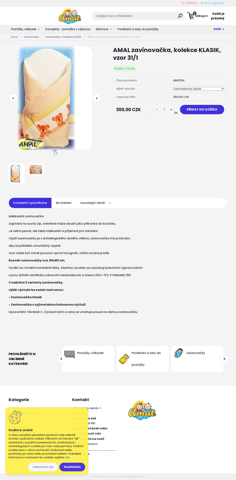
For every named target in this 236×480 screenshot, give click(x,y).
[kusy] (162, 110)
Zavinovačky (31, 37)
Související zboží (96, 203)
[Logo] (31, 16)
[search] (154, 17)
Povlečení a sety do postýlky (138, 29)
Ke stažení (63, 203)
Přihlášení (191, 3)
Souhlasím (72, 467)
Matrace (102, 29)
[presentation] (13, 98)
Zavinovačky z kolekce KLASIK (63, 37)
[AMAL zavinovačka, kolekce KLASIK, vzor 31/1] (55, 98)
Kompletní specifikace (30, 203)
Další (217, 29)
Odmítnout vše (43, 467)
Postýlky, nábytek (23, 29)
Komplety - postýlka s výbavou (68, 29)
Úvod (14, 37)
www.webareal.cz (133, 476)
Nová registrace (214, 3)
